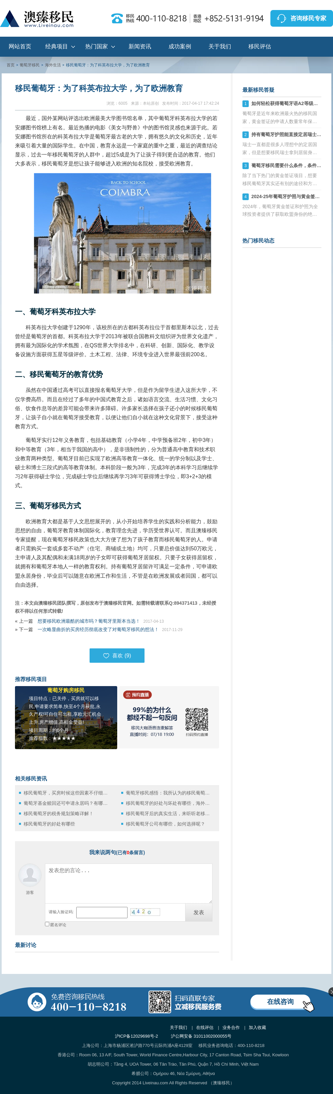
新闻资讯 (140, 46)
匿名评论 (58, 925)
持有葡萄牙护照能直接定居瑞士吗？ (288, 134)
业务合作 (231, 1027)
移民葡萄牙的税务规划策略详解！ (59, 813)
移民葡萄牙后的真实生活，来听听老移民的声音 (169, 813)
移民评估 (259, 46)
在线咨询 (280, 1001)
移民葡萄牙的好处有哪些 (49, 824)
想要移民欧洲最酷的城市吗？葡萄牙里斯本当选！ (89, 621)
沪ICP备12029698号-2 (136, 1036)
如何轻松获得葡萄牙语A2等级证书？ (289, 103)
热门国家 (96, 46)
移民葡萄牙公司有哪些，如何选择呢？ (165, 824)
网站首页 (20, 46)
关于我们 (219, 46)
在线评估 (204, 1027)
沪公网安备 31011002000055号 (201, 1036)
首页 (11, 65)
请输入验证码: (61, 912)
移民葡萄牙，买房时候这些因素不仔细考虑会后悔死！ (67, 792)
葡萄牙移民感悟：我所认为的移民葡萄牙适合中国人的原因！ (169, 792)
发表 (198, 912)
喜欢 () (117, 655)
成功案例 (179, 46)
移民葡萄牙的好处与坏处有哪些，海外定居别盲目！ (169, 803)
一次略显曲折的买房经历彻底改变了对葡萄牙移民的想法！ (98, 629)
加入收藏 (257, 1027)
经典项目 (56, 46)
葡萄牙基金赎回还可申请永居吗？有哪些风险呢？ (67, 803)
